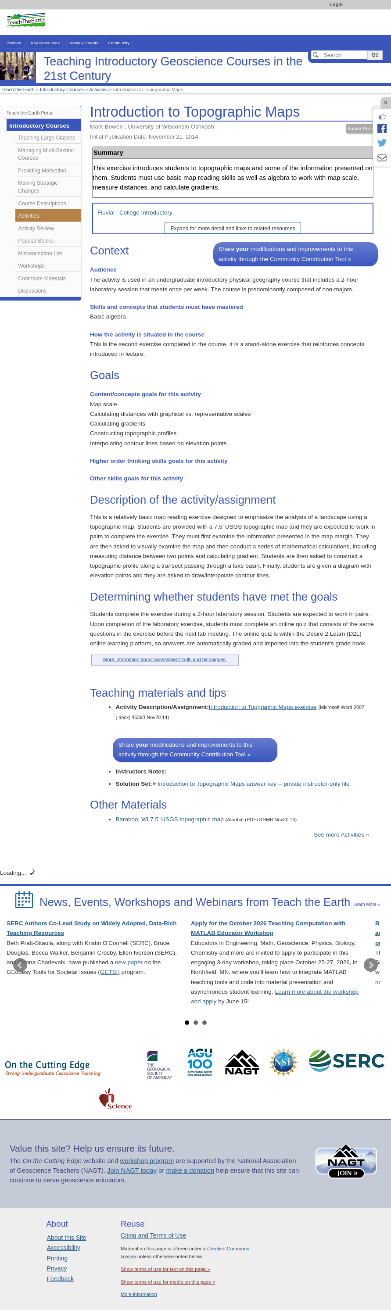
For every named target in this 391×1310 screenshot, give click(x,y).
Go (374, 55)
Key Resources (45, 42)
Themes (13, 42)
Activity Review (36, 228)
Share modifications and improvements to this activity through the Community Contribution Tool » (286, 254)
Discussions (32, 291)
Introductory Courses (62, 89)
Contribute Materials (42, 279)
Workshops (31, 266)
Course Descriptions (42, 203)
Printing (57, 1258)
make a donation (190, 1170)
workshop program (147, 1160)
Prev (20, 965)
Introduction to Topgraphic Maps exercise (263, 707)
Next (371, 965)
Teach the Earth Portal (30, 112)
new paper (129, 962)
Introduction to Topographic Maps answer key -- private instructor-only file (251, 783)
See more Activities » (341, 834)
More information (139, 1294)
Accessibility (63, 1247)
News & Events (83, 42)
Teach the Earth (18, 89)
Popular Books (35, 241)
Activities (98, 89)
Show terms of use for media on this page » (168, 1282)
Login (336, 4)
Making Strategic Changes (37, 187)
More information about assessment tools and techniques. (165, 659)
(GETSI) (109, 972)
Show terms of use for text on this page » (165, 1269)
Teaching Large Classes (46, 138)
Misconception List (40, 254)
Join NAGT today (132, 1170)
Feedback (60, 1278)
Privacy (57, 1268)
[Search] (339, 54)
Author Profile (362, 128)
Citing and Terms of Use (153, 1235)
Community (118, 42)
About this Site (66, 1237)
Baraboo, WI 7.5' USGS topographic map (169, 819)
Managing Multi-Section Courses (46, 154)
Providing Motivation (42, 171)
